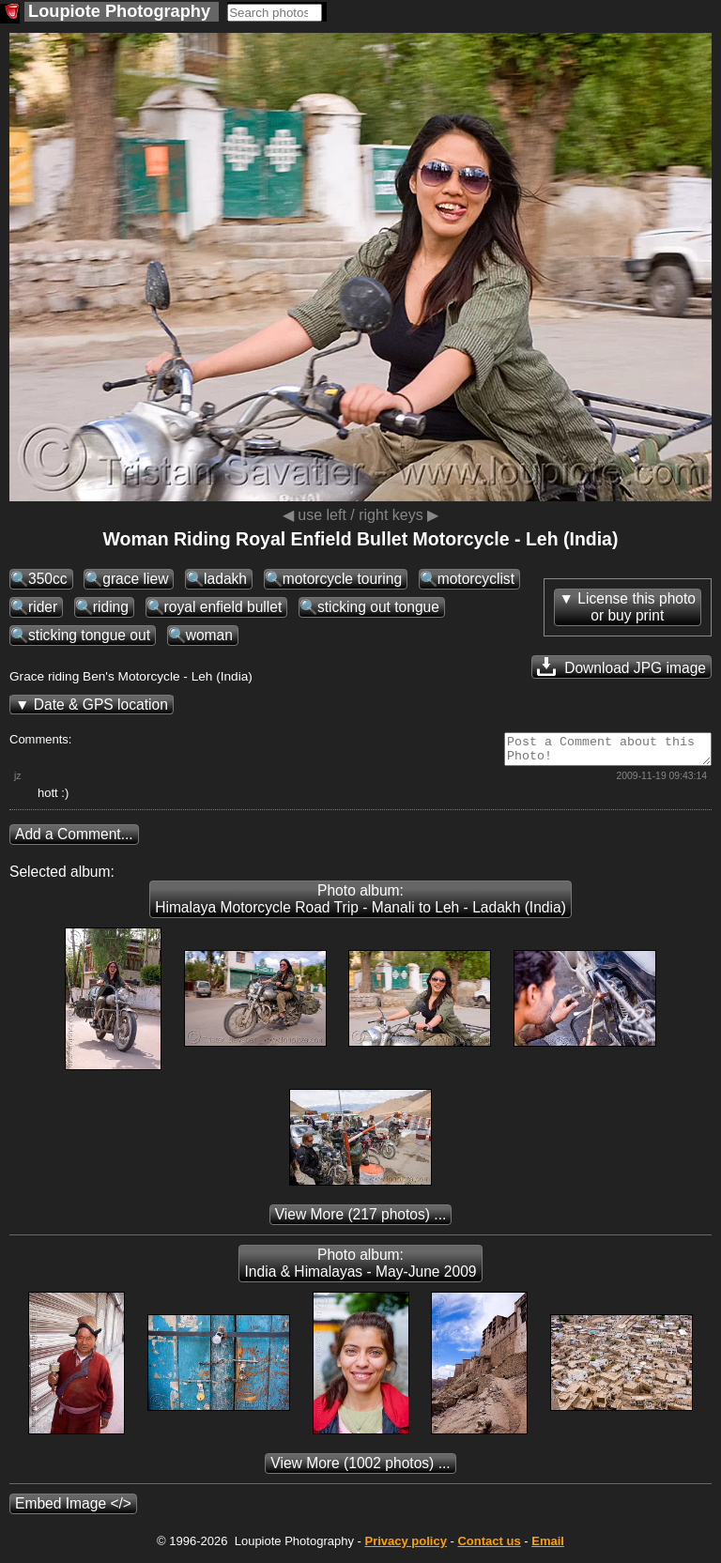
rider (42, 607)
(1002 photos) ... (360, 1469)
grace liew (135, 579)
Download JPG (621, 666)
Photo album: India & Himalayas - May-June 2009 (360, 1268)
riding (111, 607)
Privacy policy (405, 1547)
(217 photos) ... (361, 1220)
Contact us (488, 1547)
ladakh (225, 579)
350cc (48, 579)
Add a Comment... (74, 840)
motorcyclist (475, 579)
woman (209, 635)
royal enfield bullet (223, 607)
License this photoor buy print (636, 606)
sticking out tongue (378, 607)
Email (547, 1547)
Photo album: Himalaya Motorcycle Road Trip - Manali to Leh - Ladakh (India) (360, 904)
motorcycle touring (342, 579)
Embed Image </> (73, 1509)
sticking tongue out (89, 635)
